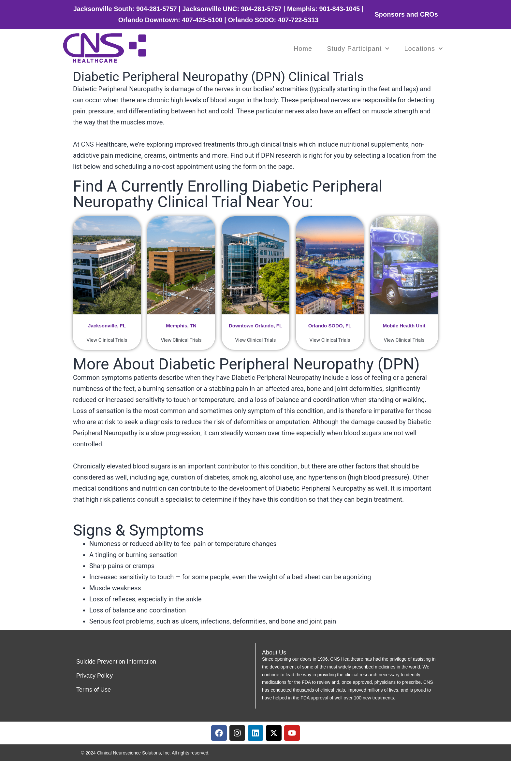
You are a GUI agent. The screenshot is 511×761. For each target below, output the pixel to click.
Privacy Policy (94, 675)
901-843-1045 (339, 8)
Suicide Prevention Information (116, 661)
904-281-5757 (156, 8)
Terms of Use (93, 689)
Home (303, 48)
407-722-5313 (298, 19)
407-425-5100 (202, 19)
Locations (423, 48)
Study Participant (358, 48)
